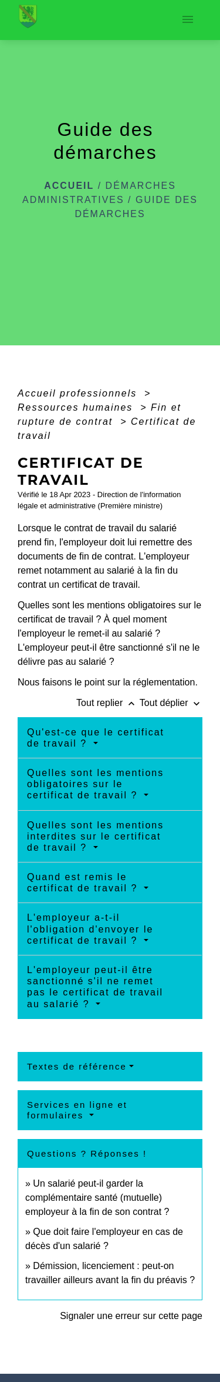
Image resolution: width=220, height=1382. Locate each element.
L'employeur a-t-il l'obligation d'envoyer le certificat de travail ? (90, 929)
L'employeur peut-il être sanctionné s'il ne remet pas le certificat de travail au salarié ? (95, 987)
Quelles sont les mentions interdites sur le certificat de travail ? (95, 836)
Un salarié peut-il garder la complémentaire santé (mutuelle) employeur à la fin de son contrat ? (97, 1197)
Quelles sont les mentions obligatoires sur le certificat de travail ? (95, 784)
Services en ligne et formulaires (77, 1110)
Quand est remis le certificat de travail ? (84, 882)
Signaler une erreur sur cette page (131, 1316)
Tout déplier (171, 703)
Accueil (69, 186)
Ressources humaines (77, 407)
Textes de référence (77, 1066)
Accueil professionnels (79, 393)
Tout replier (108, 703)
